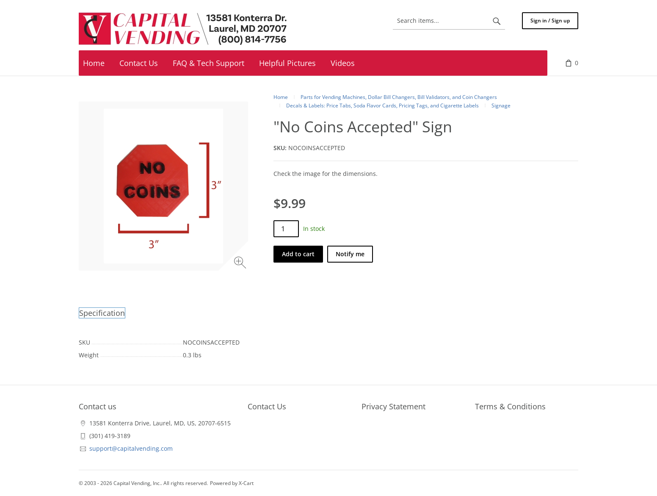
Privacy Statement (393, 406)
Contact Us (267, 406)
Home (280, 97)
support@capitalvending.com (131, 448)
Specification (102, 313)
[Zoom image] (241, 264)
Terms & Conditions (510, 406)
